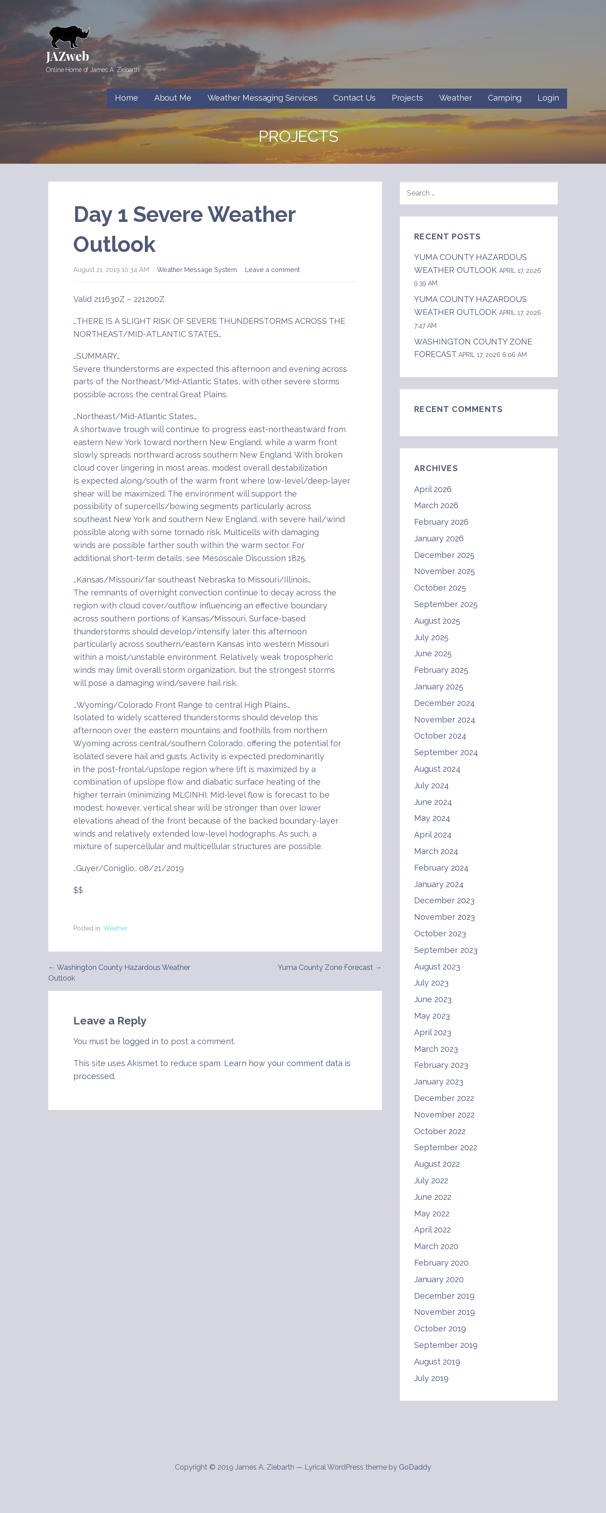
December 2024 (444, 703)
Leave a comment (272, 269)
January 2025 (438, 686)
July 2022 (431, 1180)
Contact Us (354, 97)
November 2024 (444, 719)
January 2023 (438, 1081)
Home (126, 97)
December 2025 (444, 555)
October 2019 (440, 1328)
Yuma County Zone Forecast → (330, 967)
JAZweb (67, 55)
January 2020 (439, 1279)
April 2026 (433, 489)
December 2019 (444, 1295)
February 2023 (441, 1065)
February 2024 (441, 867)
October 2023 (440, 933)
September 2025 (446, 604)
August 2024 (437, 769)
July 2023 (431, 982)
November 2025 (444, 571)
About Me (172, 97)
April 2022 (432, 1229)
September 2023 (446, 950)
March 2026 (436, 505)
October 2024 (440, 735)
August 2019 (437, 1361)
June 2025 (433, 653)
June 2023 (433, 999)
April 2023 (432, 1032)
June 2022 (432, 1197)
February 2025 (441, 670)
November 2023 (444, 917)
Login (548, 97)
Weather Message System (197, 269)
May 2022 (431, 1213)
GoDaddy (415, 1467)
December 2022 (444, 1098)
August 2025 (437, 620)
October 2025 (440, 587)
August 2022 (437, 1164)
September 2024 (446, 752)
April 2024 (433, 834)
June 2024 (433, 802)
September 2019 (446, 1345)
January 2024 (439, 884)
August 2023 (437, 966)
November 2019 (444, 1312)
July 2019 (431, 1378)
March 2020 (436, 1246)
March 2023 (436, 1049)
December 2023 (444, 900)
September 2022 (445, 1147)
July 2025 (431, 637)
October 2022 (440, 1131)
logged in (140, 1041)
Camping (504, 97)
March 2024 (436, 851)
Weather (455, 97)
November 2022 (444, 1114)
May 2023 (432, 1015)
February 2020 (441, 1262)
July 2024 (431, 785)
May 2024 (432, 818)
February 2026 (441, 522)
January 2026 (439, 538)
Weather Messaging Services (263, 97)
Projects (407, 97)
